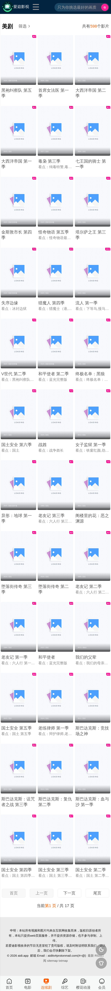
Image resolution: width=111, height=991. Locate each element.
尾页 (97, 893)
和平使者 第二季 (53, 373)
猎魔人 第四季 (51, 303)
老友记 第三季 (51, 515)
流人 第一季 (86, 303)
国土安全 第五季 (16, 728)
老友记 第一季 (14, 657)
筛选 (24, 26)
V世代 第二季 (13, 373)
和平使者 (46, 657)
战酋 (42, 444)
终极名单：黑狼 (90, 373)
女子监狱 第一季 (90, 444)
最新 (91, 955)
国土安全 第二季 (90, 870)
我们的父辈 (85, 657)
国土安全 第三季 (53, 870)
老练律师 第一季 (53, 728)
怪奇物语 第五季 (53, 232)
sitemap (52, 960)
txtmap (63, 960)
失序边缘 (9, 303)
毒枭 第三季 (49, 161)
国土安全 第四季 (16, 870)
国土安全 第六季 (16, 444)
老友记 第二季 (88, 586)
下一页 (69, 893)
